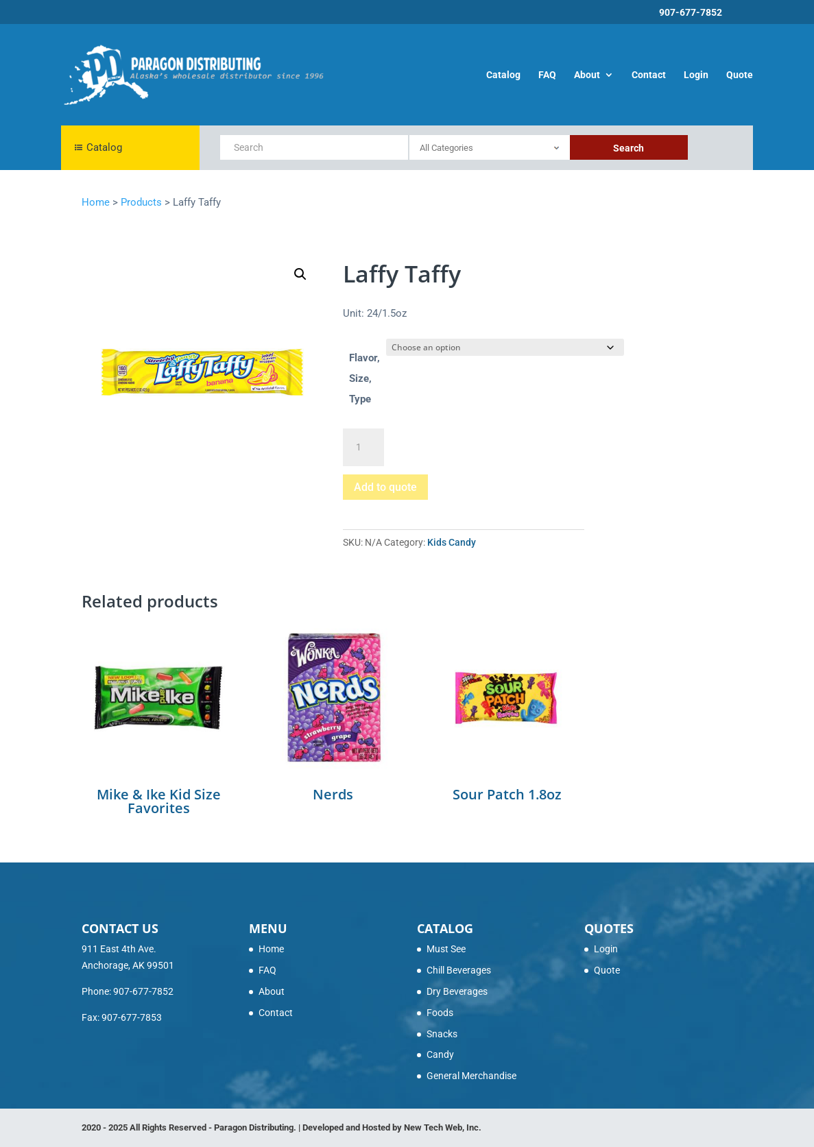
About (587, 75)
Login (696, 75)
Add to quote (385, 487)
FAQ (547, 75)
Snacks (442, 1033)
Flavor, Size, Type (364, 378)
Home (271, 948)
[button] (300, 274)
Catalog (503, 75)
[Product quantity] (363, 447)
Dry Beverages (457, 991)
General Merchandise (471, 1075)
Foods (440, 1012)
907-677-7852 (690, 13)
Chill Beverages (459, 970)
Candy (440, 1054)
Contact (649, 75)
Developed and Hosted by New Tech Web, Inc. (391, 1127)
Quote (739, 75)
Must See (446, 948)
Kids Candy (451, 542)
